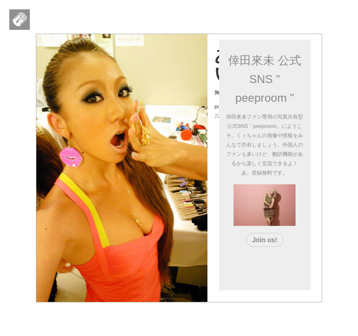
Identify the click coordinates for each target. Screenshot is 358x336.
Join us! (264, 240)
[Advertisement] (280, 266)
